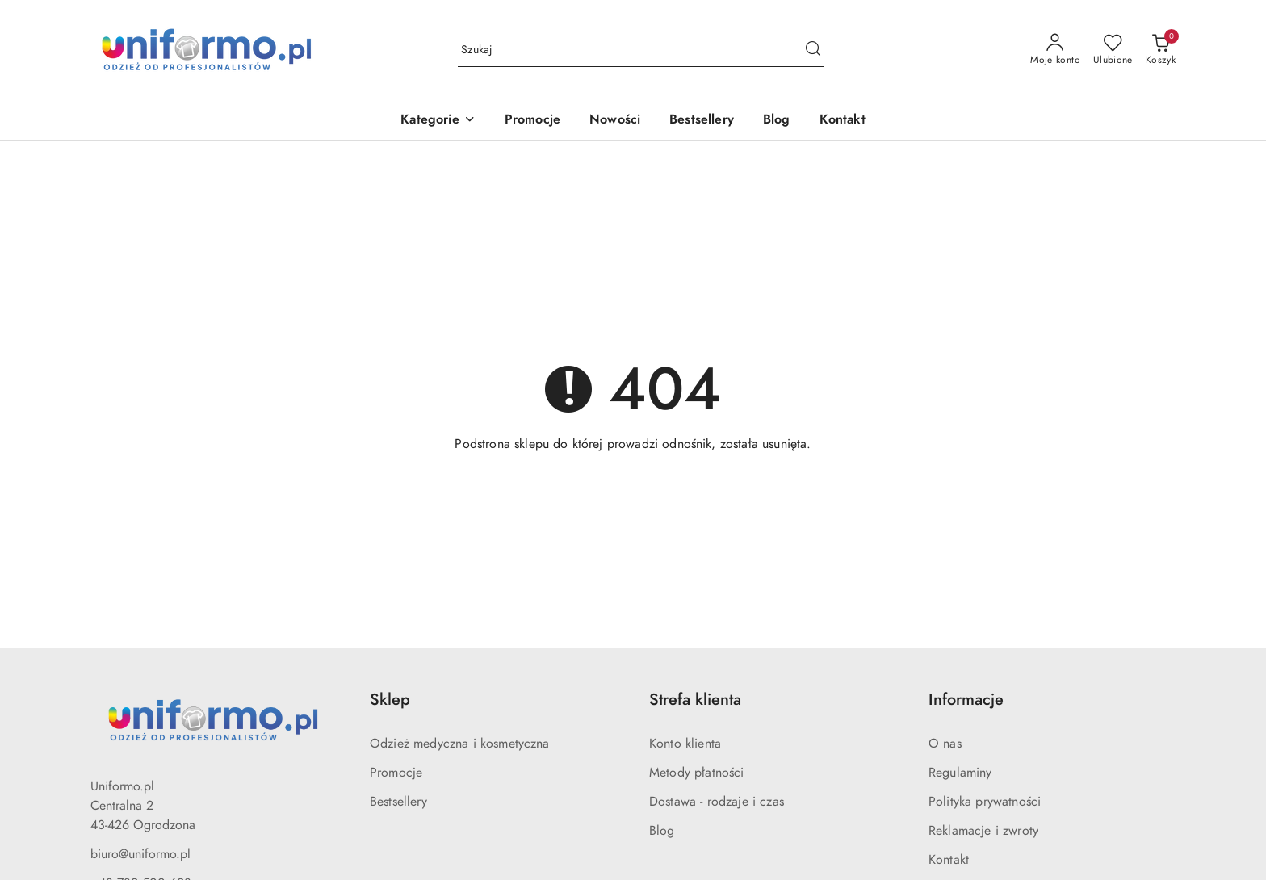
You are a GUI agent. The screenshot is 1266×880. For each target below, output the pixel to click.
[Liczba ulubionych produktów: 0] (1113, 50)
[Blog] (777, 120)
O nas (945, 743)
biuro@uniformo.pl (140, 854)
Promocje (396, 773)
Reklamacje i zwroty (983, 831)
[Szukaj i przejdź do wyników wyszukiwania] (813, 50)
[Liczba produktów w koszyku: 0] (1160, 50)
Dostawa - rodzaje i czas (716, 802)
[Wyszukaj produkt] (641, 50)
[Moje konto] (1055, 50)
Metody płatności (696, 773)
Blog (662, 831)
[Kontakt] (842, 120)
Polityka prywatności (985, 802)
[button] (437, 120)
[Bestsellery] (701, 120)
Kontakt (949, 860)
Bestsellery (398, 802)
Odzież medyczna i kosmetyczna (460, 743)
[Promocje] (532, 120)
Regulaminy (960, 773)
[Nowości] (615, 120)
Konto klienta (685, 743)
